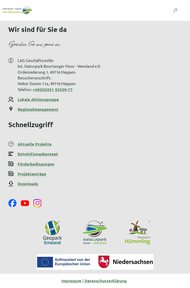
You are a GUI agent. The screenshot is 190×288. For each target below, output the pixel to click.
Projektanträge (32, 173)
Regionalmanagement (38, 109)
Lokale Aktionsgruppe (38, 99)
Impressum (71, 280)
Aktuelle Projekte (35, 144)
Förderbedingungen (36, 163)
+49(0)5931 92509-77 (53, 89)
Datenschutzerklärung (106, 280)
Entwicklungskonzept (38, 153)
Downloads (28, 183)
